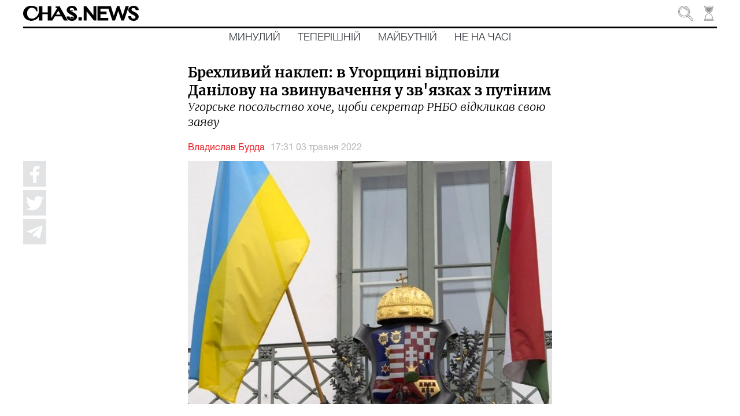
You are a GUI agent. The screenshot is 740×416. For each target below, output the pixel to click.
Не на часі (482, 37)
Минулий (254, 37)
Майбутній (407, 37)
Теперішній (329, 37)
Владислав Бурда (226, 148)
